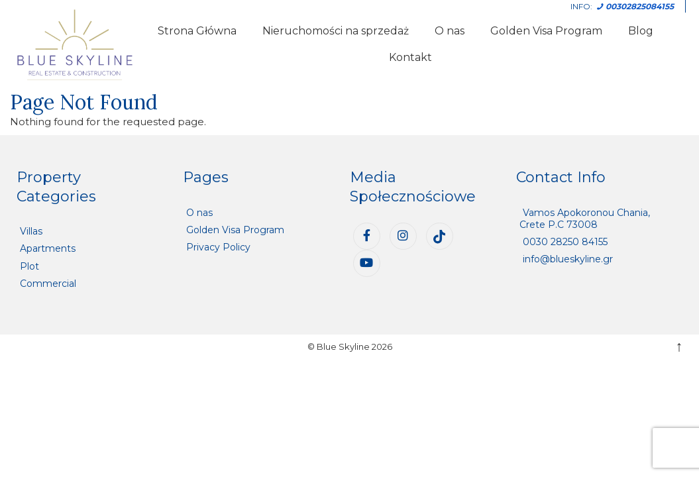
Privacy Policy (218, 247)
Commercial (48, 284)
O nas (449, 31)
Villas (31, 231)
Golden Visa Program (546, 31)
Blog (640, 31)
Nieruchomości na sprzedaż (335, 31)
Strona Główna (197, 31)
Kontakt (410, 57)
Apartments (48, 248)
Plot (29, 266)
